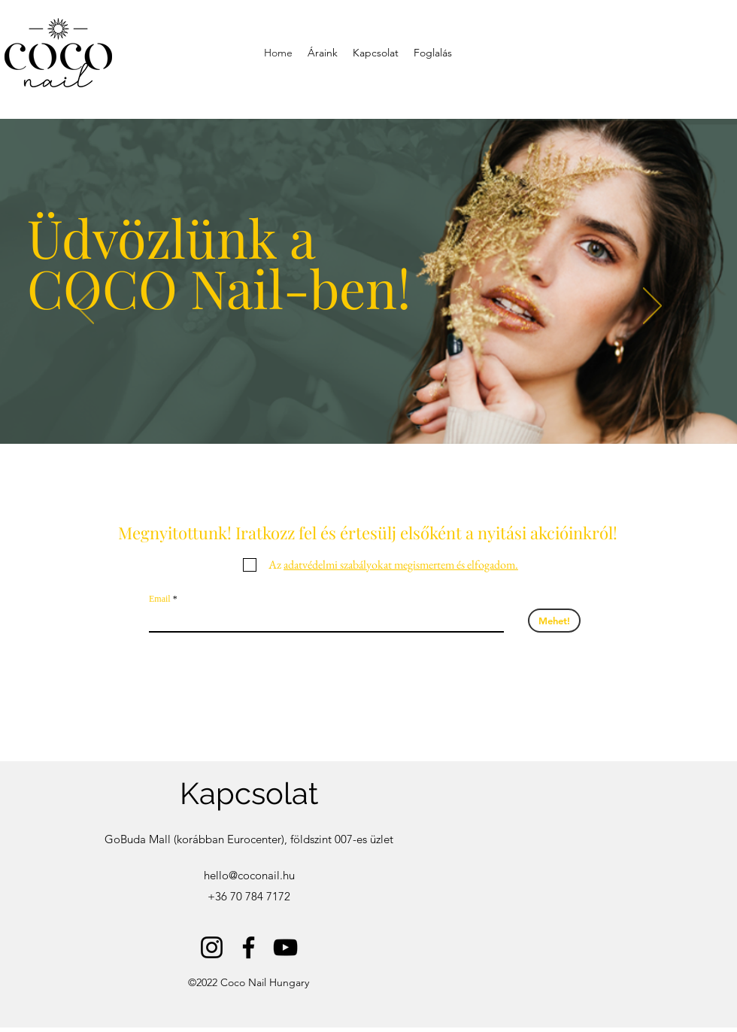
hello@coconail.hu (249, 875)
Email (160, 598)
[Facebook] (248, 947)
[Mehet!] (554, 621)
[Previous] (84, 306)
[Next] (652, 306)
